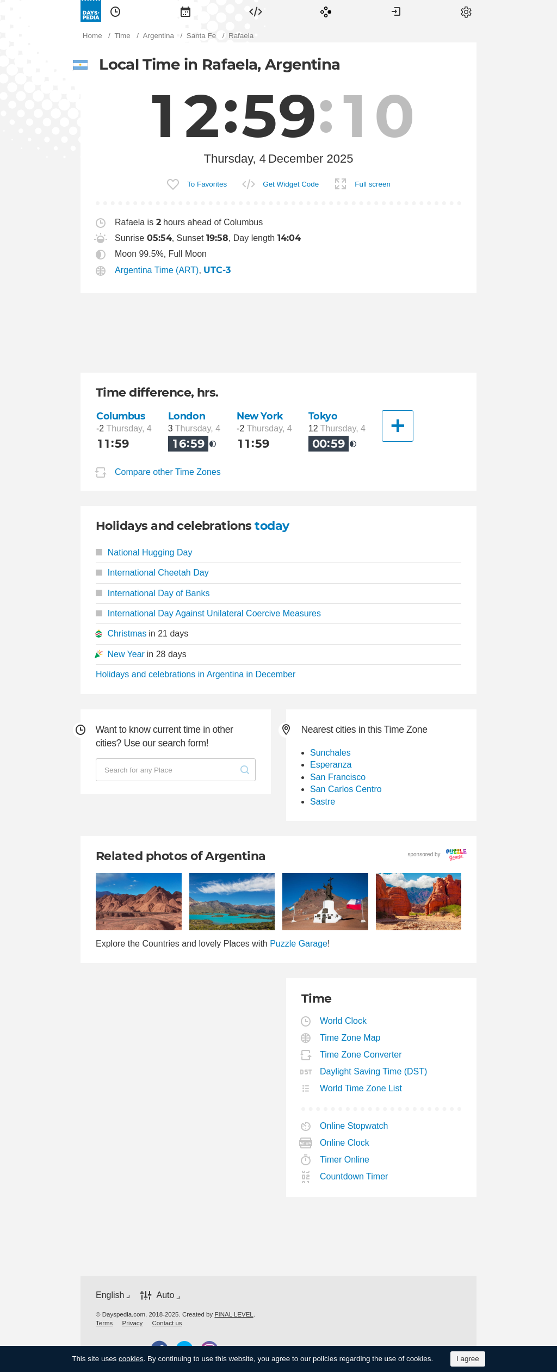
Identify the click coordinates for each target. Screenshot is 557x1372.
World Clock (343, 1020)
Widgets (255, 11)
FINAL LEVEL (233, 1314)
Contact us (167, 1323)
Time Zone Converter (361, 1054)
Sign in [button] (396, 11)
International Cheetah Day (152, 572)
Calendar (185, 11)
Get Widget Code (291, 184)
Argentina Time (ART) (157, 270)
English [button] (110, 1295)
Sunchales (330, 752)
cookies (131, 1359)
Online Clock (344, 1142)
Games (325, 11)
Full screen (373, 184)
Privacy (132, 1323)
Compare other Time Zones (168, 472)
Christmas (126, 633)
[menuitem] (115, 11)
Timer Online (344, 1159)
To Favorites (207, 184)
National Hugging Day (144, 552)
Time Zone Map (350, 1037)
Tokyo (323, 416)
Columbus (120, 416)
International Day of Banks (152, 593)
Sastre (322, 801)
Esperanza (331, 764)
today (272, 525)
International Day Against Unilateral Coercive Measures (208, 613)
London (186, 416)
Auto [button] (165, 1295)
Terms (104, 1323)
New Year (126, 654)
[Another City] (397, 426)
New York (260, 416)
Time (115, 11)
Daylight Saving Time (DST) (373, 1071)
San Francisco (338, 777)
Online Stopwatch (354, 1125)
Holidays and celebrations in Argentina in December (195, 674)
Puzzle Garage (298, 943)
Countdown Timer (354, 1176)
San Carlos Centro (346, 789)
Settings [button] (466, 11)
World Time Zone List (361, 1088)
